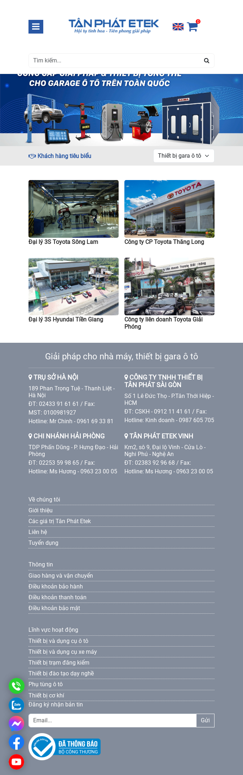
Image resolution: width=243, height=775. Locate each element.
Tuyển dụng (43, 542)
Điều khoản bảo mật (54, 608)
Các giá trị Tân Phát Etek (59, 521)
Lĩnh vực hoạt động (53, 629)
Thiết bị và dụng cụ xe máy (62, 651)
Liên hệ (37, 532)
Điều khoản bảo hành (55, 586)
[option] (121, 110)
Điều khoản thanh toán (57, 597)
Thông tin (40, 564)
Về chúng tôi (44, 499)
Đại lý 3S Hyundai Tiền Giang (65, 319)
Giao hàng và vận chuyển (60, 575)
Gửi (205, 720)
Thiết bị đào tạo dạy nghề (61, 673)
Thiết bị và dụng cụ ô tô (58, 641)
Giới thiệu (40, 510)
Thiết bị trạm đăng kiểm (58, 662)
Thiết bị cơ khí (46, 695)
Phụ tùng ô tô (45, 684)
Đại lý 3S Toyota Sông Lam (63, 241)
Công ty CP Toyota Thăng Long (164, 241)
